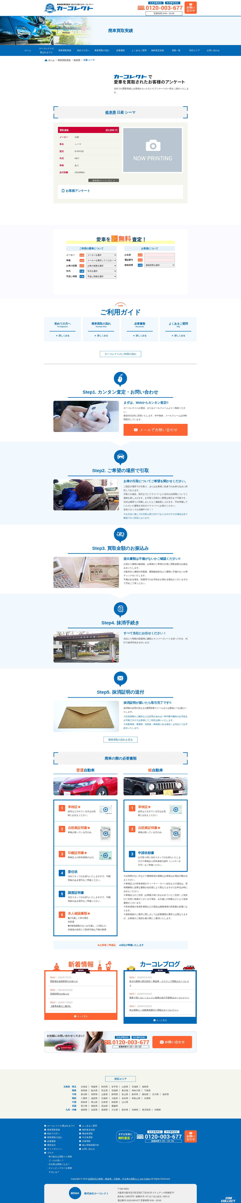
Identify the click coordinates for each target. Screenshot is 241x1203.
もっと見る (81, 1016)
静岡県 (115, 1094)
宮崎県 (135, 1109)
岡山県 (94, 1102)
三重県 (84, 1098)
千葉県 (147, 1090)
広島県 (104, 1102)
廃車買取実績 (64, 50)
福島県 (145, 1086)
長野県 (94, 1094)
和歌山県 (136, 1098)
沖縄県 (157, 1109)
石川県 (155, 1094)
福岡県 (84, 1109)
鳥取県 (84, 1102)
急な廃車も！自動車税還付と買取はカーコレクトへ (153, 1010)
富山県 (125, 1094)
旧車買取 (86, 1141)
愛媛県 (115, 1106)
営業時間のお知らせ (59, 994)
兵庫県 (147, 1098)
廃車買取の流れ (101, 50)
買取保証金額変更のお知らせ (64, 981)
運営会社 (51, 1145)
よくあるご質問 (139, 50)
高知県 (104, 1106)
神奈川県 (136, 1090)
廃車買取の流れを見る (120, 739)
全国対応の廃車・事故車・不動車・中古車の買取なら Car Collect (119, 1179)
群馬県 (84, 1090)
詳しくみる (64, 335)
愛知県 (145, 1094)
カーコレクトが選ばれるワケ (46, 50)
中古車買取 (87, 1137)
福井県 (165, 1094)
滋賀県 (94, 1098)
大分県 (115, 1109)
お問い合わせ (213, 50)
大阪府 (115, 1098)
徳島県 (94, 1106)
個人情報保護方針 (90, 1145)
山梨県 (104, 1094)
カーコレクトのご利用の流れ (120, 354)
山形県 (125, 1086)
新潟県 (84, 1094)
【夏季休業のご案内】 (60, 1006)
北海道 (84, 1086)
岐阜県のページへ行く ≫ (104, 180)
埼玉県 (104, 1090)
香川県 (84, 1106)
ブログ (50, 1153)
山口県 (125, 1102)
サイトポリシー (54, 1149)
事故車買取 (87, 1133)
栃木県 (94, 1090)
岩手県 (115, 1086)
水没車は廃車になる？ (59, 1164)
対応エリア (194, 50)
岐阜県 (77, 60)
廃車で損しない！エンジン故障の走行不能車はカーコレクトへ (159, 997)
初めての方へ (83, 50)
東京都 (125, 1090)
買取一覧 (176, 50)
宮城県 (135, 1086)
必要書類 (120, 50)
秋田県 (104, 1086)
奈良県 (125, 1098)
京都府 (104, 1098)
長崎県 (104, 1109)
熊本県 (125, 1109)
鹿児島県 (146, 1109)
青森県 (94, 1086)
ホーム (28, 50)
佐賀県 (94, 1109)
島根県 (115, 1102)
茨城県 (115, 1090)
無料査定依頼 (157, 50)
